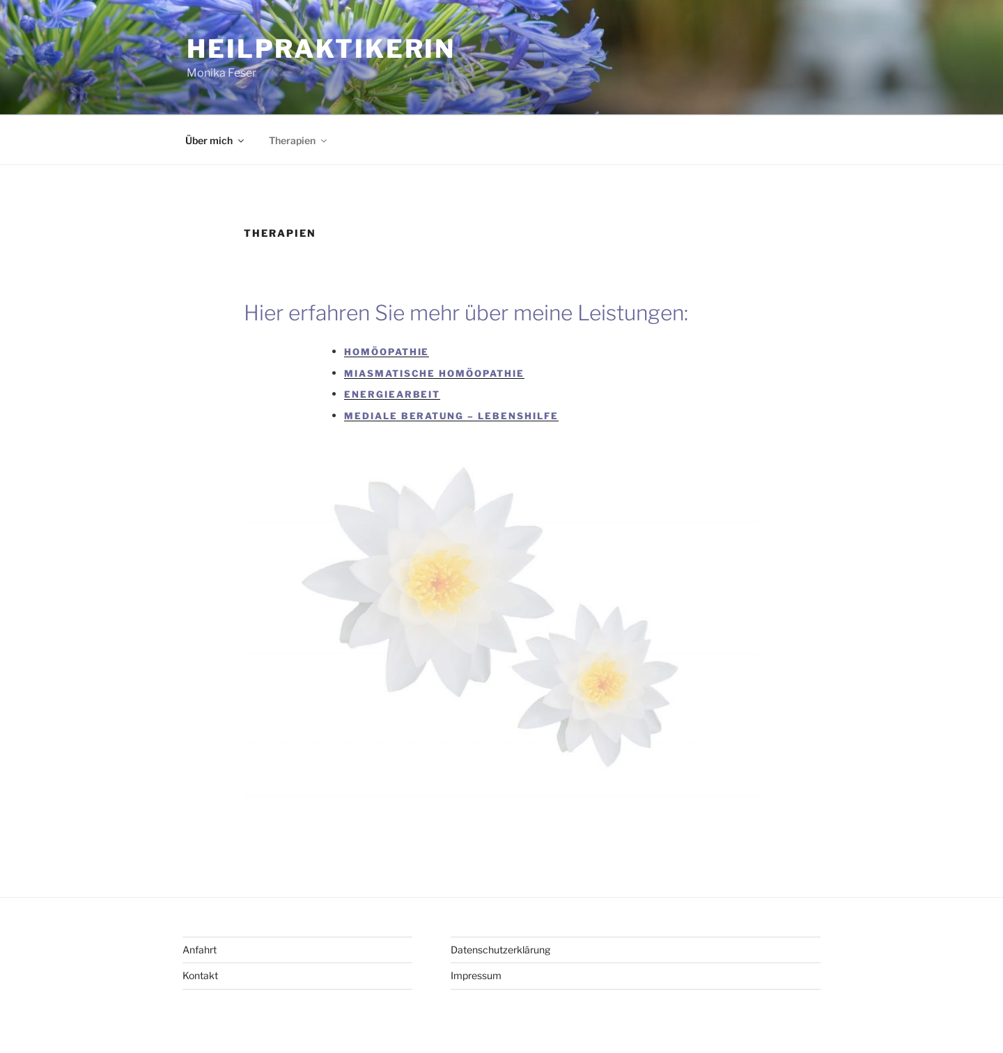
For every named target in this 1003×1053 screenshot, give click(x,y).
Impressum (476, 975)
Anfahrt (199, 950)
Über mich (215, 140)
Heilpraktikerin (321, 48)
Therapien (299, 140)
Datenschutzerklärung (500, 950)
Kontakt (200, 975)
